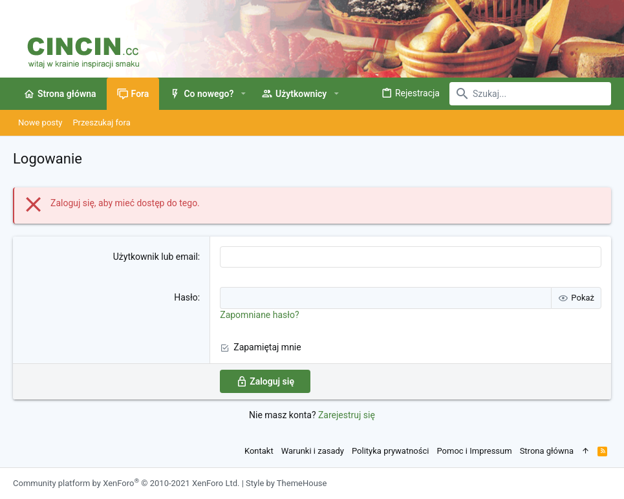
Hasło (186, 297)
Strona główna (547, 451)
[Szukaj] (530, 93)
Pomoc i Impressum (473, 451)
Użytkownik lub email (155, 256)
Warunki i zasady (312, 451)
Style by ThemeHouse (286, 483)
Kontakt (259, 451)
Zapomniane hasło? (259, 315)
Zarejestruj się (346, 415)
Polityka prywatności (390, 451)
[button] (243, 94)
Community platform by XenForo (126, 483)
